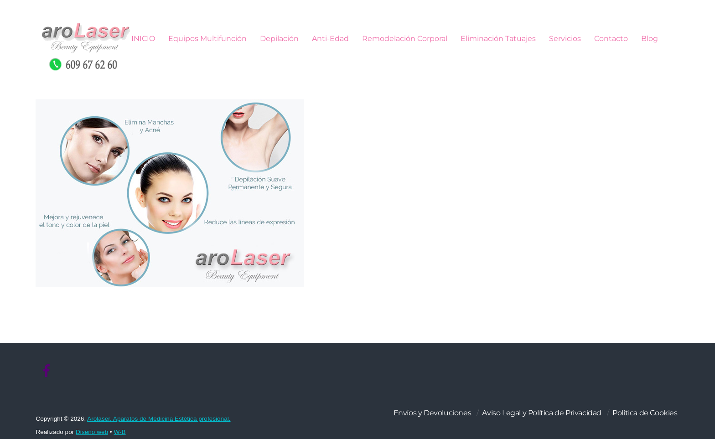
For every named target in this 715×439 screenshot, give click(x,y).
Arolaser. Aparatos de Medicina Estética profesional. (158, 418)
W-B (119, 432)
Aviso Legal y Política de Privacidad (541, 412)
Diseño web (92, 432)
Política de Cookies (644, 412)
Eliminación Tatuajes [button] (498, 38)
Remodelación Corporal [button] (404, 38)
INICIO (143, 38)
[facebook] (46, 370)
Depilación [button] (279, 38)
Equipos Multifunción (207, 38)
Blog (649, 38)
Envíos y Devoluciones (432, 412)
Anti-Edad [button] (330, 38)
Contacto (611, 38)
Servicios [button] (565, 38)
